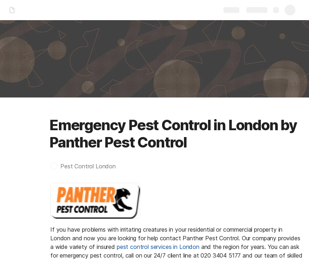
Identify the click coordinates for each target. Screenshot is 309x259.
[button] (86, 166)
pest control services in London (158, 246)
